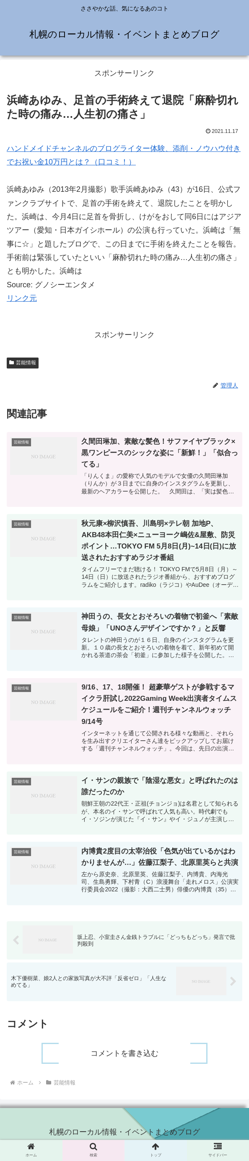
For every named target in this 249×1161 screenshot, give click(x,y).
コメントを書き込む (124, 1058)
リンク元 (22, 298)
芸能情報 (22, 363)
